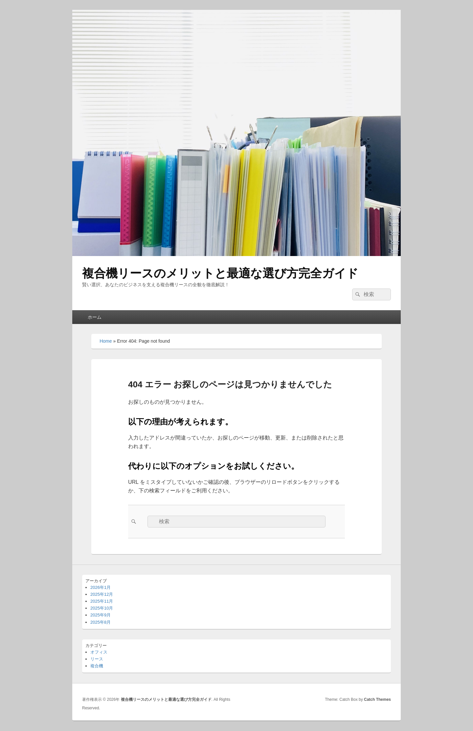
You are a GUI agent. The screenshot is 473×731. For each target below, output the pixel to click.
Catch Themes (377, 699)
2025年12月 (101, 594)
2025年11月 (101, 601)
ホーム (94, 317)
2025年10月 (101, 608)
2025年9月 (100, 615)
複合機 (96, 665)
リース (96, 658)
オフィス (98, 652)
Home (106, 341)
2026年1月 (100, 587)
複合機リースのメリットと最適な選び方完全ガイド (220, 273)
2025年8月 (100, 622)
